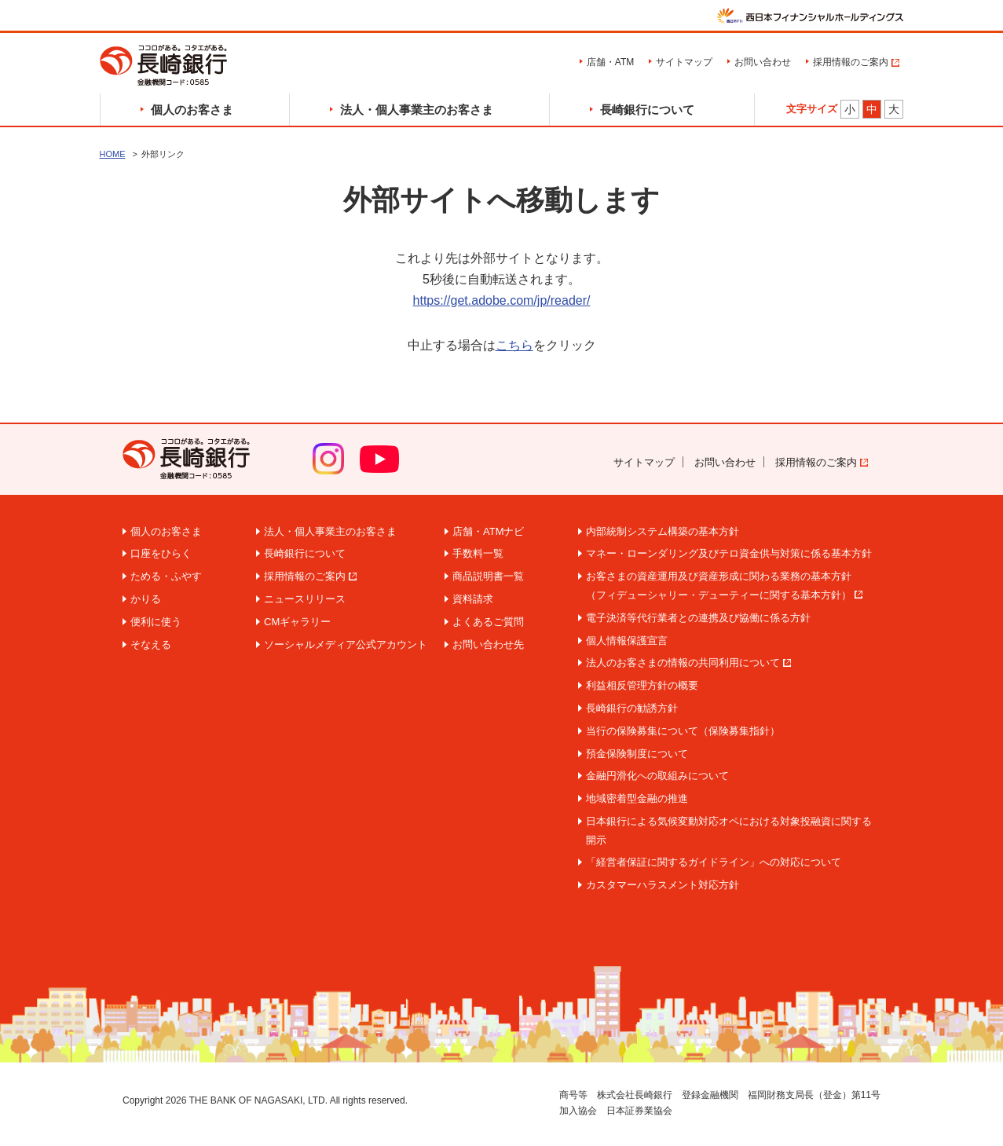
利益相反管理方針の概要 (642, 685)
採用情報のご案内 (850, 62)
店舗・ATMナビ (488, 531)
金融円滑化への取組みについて (657, 776)
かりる (145, 599)
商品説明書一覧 (488, 576)
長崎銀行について (647, 109)
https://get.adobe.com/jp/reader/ (502, 300)
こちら (514, 345)
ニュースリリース (305, 599)
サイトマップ (684, 62)
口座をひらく (161, 553)
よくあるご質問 (488, 622)
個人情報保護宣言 (627, 640)
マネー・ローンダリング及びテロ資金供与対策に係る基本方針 (729, 553)
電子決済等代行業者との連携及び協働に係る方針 (698, 618)
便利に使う (155, 622)
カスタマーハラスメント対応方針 (662, 885)
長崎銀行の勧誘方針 (632, 708)
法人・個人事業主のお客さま (416, 109)
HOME (113, 154)
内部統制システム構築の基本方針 (662, 531)
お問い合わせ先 (488, 644)
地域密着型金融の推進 (637, 798)
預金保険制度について (637, 754)
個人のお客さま (192, 109)
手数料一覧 (477, 553)
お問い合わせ (762, 62)
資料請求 (472, 599)
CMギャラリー (297, 622)
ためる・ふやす (166, 576)
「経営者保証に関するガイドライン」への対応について (713, 862)
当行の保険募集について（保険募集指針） (683, 731)
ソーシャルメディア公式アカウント (345, 644)
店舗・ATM (610, 62)
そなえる (150, 644)
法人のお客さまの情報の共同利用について (683, 662)
